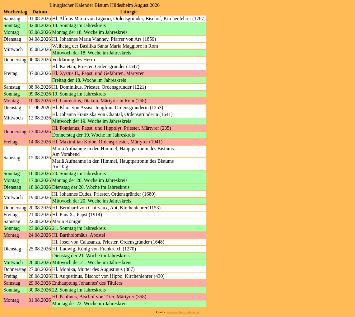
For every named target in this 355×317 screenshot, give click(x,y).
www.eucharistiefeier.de (183, 312)
